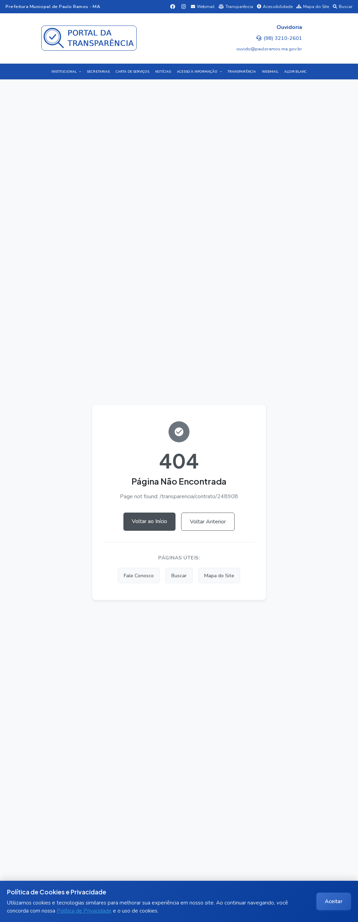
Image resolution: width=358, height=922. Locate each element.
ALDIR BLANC (295, 72)
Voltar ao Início (149, 521)
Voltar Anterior (208, 522)
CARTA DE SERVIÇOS (133, 72)
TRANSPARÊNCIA (242, 72)
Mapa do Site (312, 6)
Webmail (203, 6)
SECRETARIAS (98, 72)
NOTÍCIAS (163, 72)
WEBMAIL (270, 72)
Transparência (236, 6)
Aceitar (334, 901)
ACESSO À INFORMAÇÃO (197, 72)
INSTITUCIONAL (64, 72)
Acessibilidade (275, 6)
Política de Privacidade (84, 910)
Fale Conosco (139, 575)
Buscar (342, 6)
